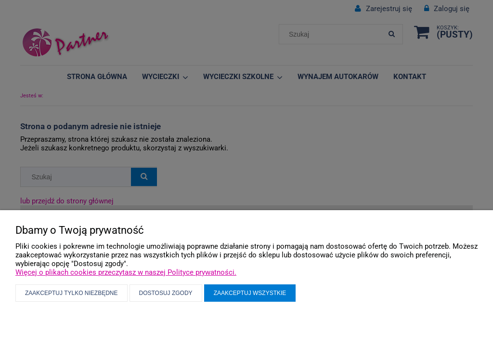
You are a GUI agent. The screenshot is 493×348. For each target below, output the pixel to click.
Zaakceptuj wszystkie (250, 293)
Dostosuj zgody (166, 293)
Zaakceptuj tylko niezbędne (71, 293)
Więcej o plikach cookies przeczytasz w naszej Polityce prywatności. (125, 272)
